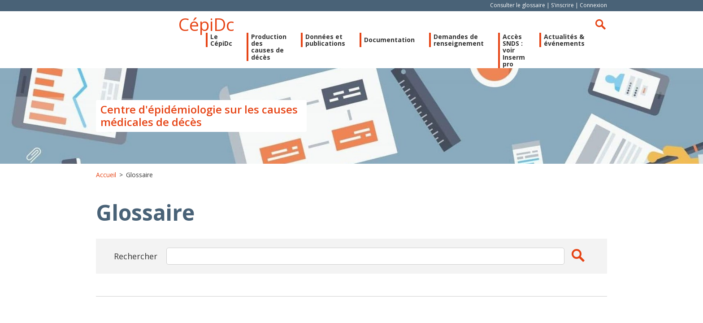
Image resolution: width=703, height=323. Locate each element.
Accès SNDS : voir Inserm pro (514, 50)
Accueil (106, 174)
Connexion (593, 5)
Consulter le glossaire (517, 5)
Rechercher (600, 24)
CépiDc (206, 24)
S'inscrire (562, 5)
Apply (578, 255)
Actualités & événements (564, 40)
